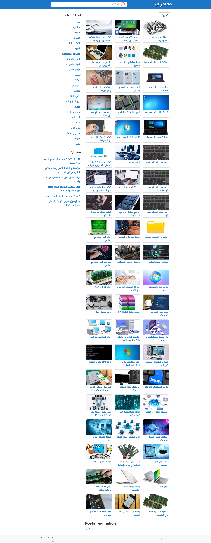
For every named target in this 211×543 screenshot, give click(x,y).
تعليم (77, 75)
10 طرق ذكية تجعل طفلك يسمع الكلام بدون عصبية (61, 161)
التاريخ (77, 49)
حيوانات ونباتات (73, 102)
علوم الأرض (75, 128)
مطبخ (77, 144)
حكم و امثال (74, 96)
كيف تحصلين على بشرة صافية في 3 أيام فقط (63, 180)
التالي (87, 528)
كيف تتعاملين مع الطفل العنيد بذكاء (63, 196)
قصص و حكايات (73, 133)
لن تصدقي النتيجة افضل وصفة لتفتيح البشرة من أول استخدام (62, 170)
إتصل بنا (51, 541)
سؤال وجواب (74, 112)
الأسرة (77, 38)
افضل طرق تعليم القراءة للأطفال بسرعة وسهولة (64, 203)
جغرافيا (77, 91)
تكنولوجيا (76, 86)
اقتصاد (77, 33)
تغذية (77, 80)
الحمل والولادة (73, 59)
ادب (78, 22)
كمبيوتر (164, 15)
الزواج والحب (74, 70)
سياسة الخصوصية (48, 538)
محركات (77, 139)
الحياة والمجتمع (73, 65)
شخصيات (76, 118)
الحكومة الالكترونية (71, 54)
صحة (78, 123)
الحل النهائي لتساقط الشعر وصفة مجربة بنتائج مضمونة (63, 189)
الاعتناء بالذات (74, 43)
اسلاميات (76, 27)
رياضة (77, 107)
